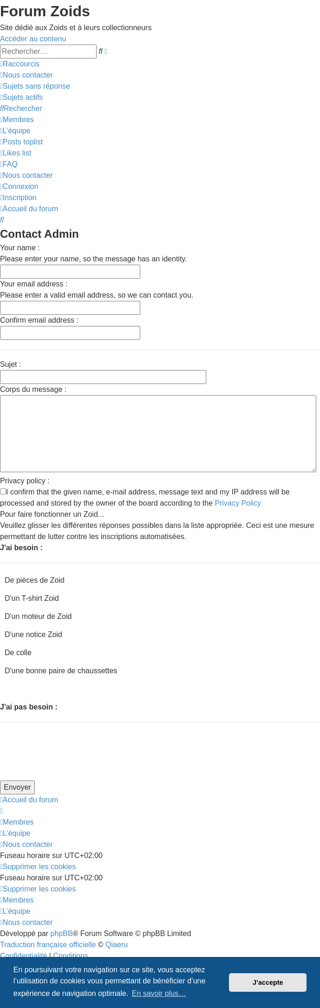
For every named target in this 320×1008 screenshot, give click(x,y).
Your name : (20, 248)
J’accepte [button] (268, 982)
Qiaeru (116, 945)
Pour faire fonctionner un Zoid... (52, 514)
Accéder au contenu (33, 39)
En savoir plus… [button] (159, 993)
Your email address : (33, 284)
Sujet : (10, 364)
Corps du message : (33, 389)
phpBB (62, 933)
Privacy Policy (238, 503)
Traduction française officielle (48, 945)
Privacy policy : (25, 481)
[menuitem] (26, 75)
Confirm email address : (39, 320)
